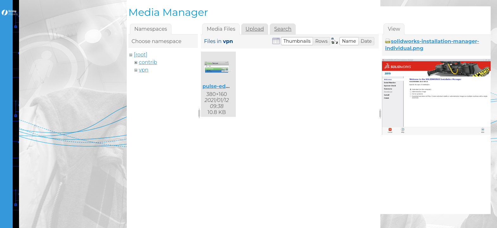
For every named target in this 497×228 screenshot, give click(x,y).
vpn (143, 70)
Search (283, 29)
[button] (297, 41)
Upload (255, 29)
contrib (148, 62)
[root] (140, 55)
